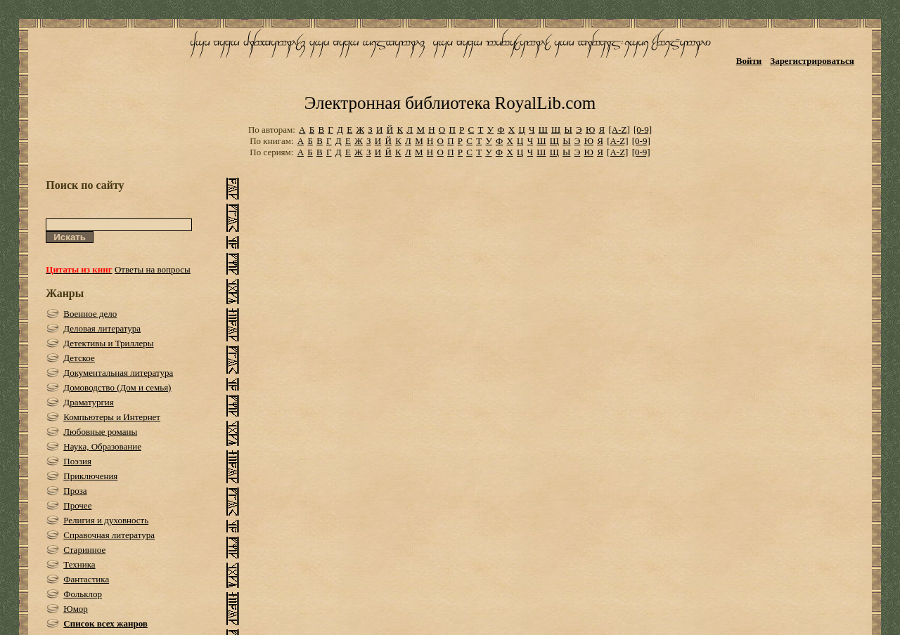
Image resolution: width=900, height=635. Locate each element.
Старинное (84, 549)
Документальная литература (118, 372)
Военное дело (90, 313)
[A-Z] (618, 129)
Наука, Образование (102, 446)
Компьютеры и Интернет (111, 417)
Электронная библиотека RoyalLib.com (450, 102)
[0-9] (643, 129)
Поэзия (77, 461)
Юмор (75, 608)
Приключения (90, 476)
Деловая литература (102, 328)
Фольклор (82, 594)
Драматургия (88, 402)
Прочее (77, 505)
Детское (79, 358)
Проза (74, 490)
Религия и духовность (105, 520)
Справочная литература (109, 535)
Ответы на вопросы (153, 269)
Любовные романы (100, 431)
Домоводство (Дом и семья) (117, 387)
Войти (749, 60)
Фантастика (86, 579)
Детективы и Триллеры (108, 343)
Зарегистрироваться (812, 60)
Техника (79, 564)
